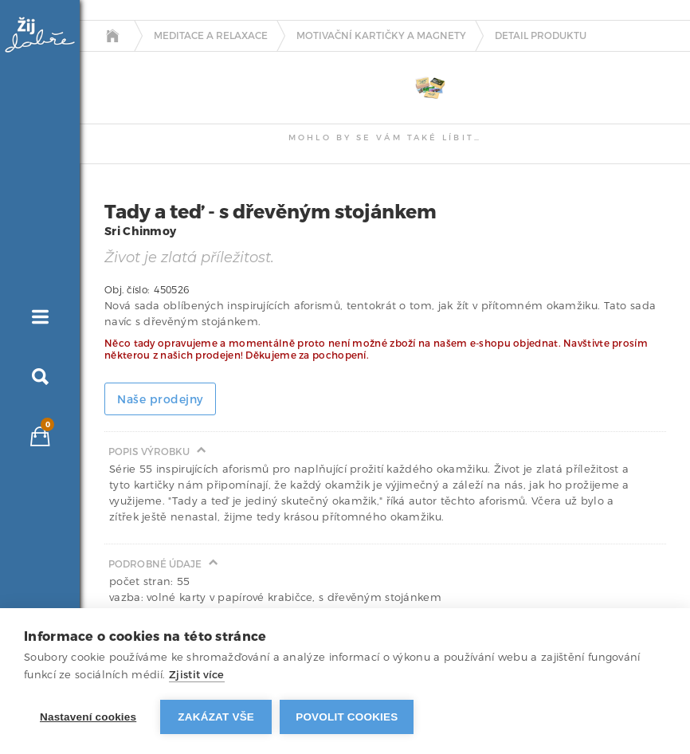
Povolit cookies (347, 717)
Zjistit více (197, 674)
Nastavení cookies (88, 717)
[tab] (125, 65)
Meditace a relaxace (211, 35)
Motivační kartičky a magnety (381, 35)
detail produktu (540, 35)
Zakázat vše (216, 717)
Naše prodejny (160, 399)
